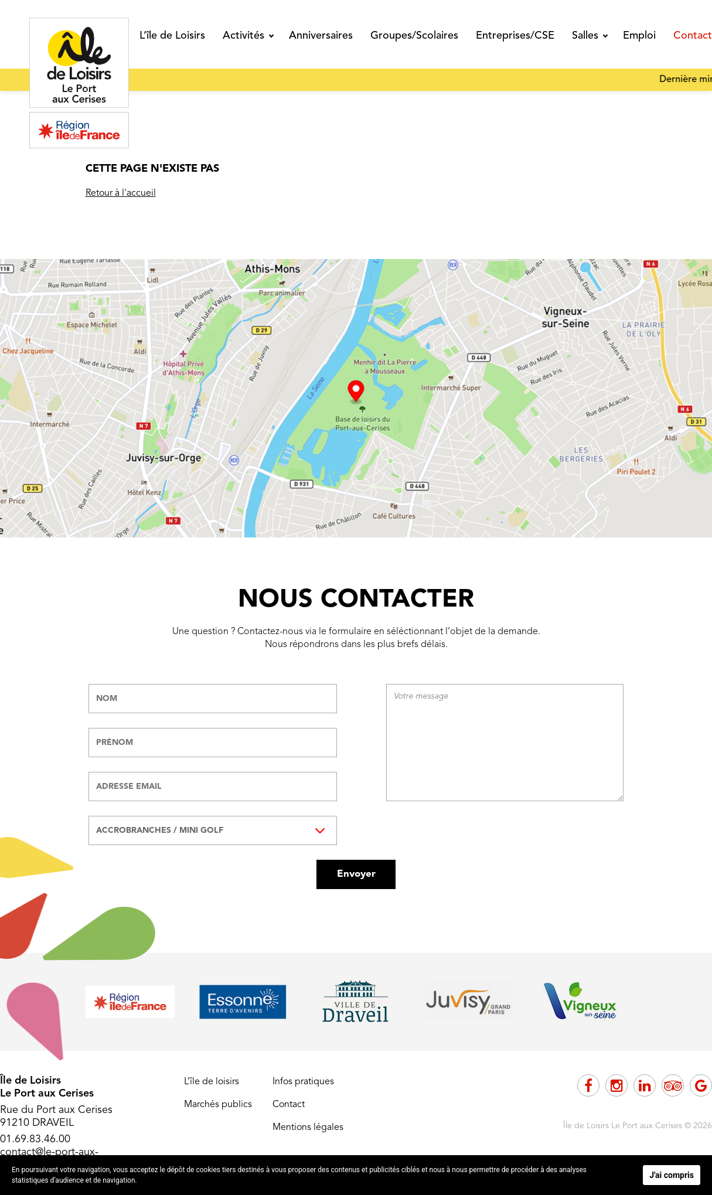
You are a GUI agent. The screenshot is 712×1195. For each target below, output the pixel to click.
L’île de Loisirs (172, 35)
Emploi (639, 35)
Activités (243, 35)
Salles (585, 35)
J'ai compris (671, 1175)
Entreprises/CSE (515, 35)
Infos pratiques (303, 1082)
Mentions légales (307, 1127)
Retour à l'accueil (121, 193)
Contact (692, 35)
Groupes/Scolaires (414, 35)
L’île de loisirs (211, 1082)
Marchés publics (218, 1104)
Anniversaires (321, 35)
